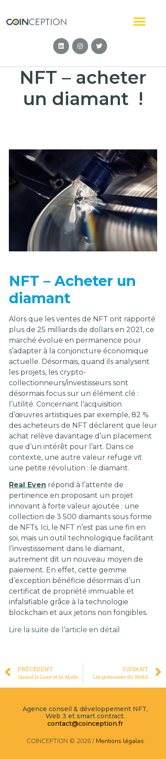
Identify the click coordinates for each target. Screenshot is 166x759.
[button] (140, 21)
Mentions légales (120, 741)
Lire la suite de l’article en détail (64, 630)
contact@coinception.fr (85, 724)
